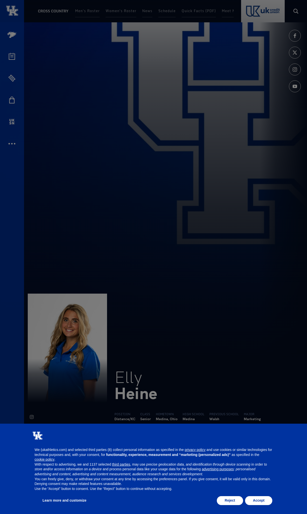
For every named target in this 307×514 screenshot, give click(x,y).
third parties (121, 464)
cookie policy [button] (45, 459)
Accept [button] (259, 500)
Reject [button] (230, 500)
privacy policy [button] (195, 450)
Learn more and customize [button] (64, 500)
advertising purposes (218, 469)
